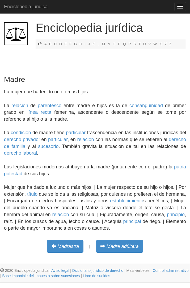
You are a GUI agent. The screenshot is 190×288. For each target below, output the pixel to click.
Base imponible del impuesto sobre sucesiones (41, 276)
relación (19, 105)
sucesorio (48, 146)
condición (21, 132)
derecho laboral (20, 153)
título (32, 194)
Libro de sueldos (96, 276)
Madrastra (68, 246)
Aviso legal (60, 270)
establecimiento (126, 200)
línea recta (39, 112)
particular (76, 132)
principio (176, 214)
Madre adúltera (123, 246)
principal (132, 221)
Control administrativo (170, 270)
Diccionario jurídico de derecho (97, 270)
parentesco (49, 105)
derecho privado (21, 139)
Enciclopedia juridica (26, 6)
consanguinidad (146, 105)
